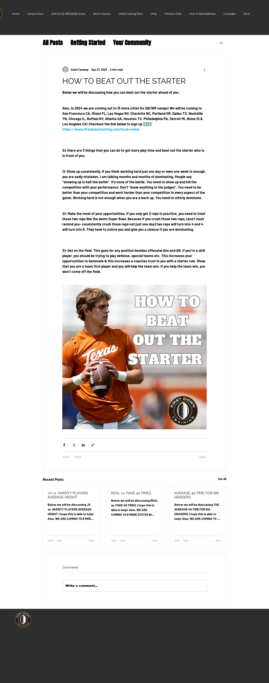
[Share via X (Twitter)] (74, 445)
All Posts (53, 42)
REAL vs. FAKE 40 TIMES (131, 493)
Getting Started (87, 42)
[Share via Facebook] (64, 445)
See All (222, 479)
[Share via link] (93, 445)
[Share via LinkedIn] (83, 445)
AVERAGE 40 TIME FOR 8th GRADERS (196, 495)
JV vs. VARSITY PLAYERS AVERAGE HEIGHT (68, 495)
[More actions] (204, 69)
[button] (221, 42)
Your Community (132, 42)
